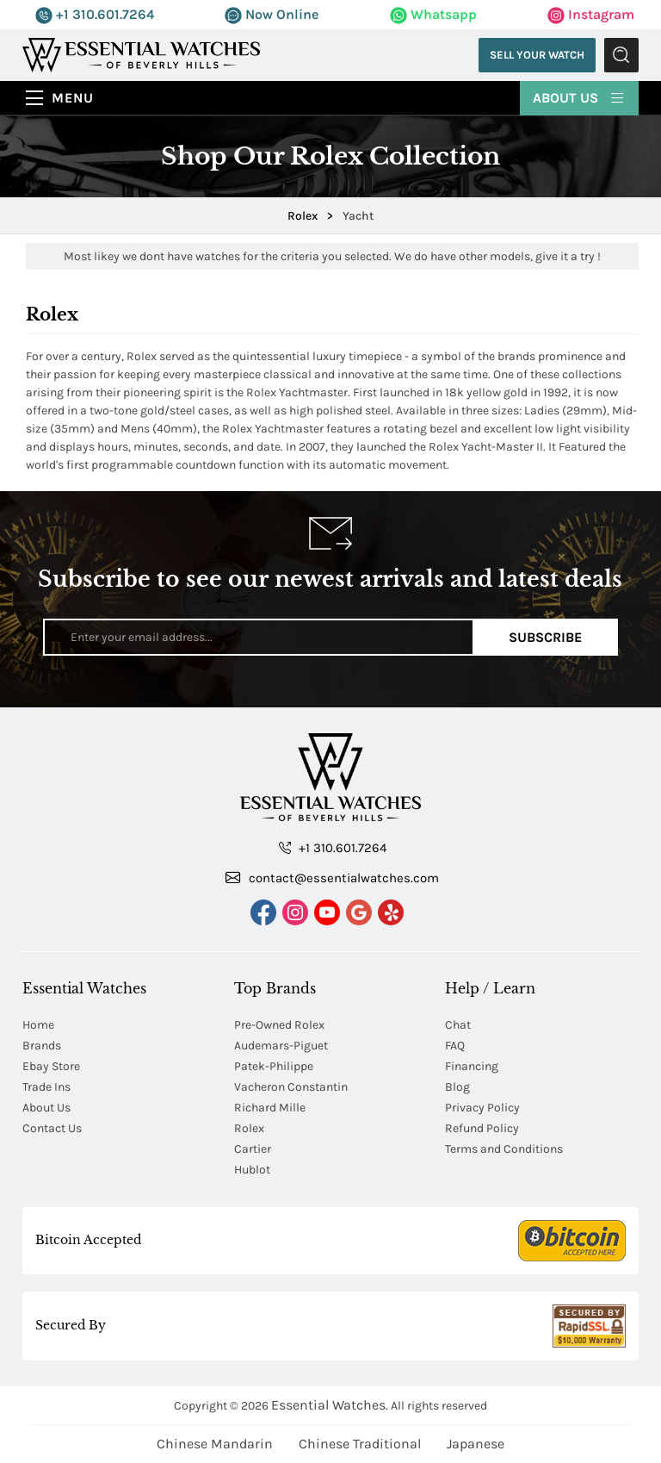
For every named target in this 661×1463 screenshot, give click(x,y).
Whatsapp (433, 14)
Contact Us (52, 1128)
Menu (73, 98)
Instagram (590, 14)
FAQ (455, 1045)
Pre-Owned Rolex (279, 1025)
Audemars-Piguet (281, 1045)
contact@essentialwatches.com (332, 877)
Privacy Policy (482, 1107)
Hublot (252, 1169)
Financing (471, 1066)
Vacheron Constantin (291, 1087)
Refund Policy (482, 1128)
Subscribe (545, 637)
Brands (41, 1045)
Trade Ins (46, 1087)
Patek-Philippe (273, 1066)
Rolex (249, 1128)
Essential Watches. (329, 1405)
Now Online (271, 14)
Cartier (252, 1149)
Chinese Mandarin (215, 1443)
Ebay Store (51, 1066)
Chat (458, 1025)
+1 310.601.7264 (94, 14)
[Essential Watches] (141, 54)
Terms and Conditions (504, 1149)
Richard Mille (270, 1107)
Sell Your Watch (537, 54)
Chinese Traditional (360, 1443)
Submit (621, 55)
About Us (579, 97)
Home (38, 1025)
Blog (457, 1087)
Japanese (475, 1443)
